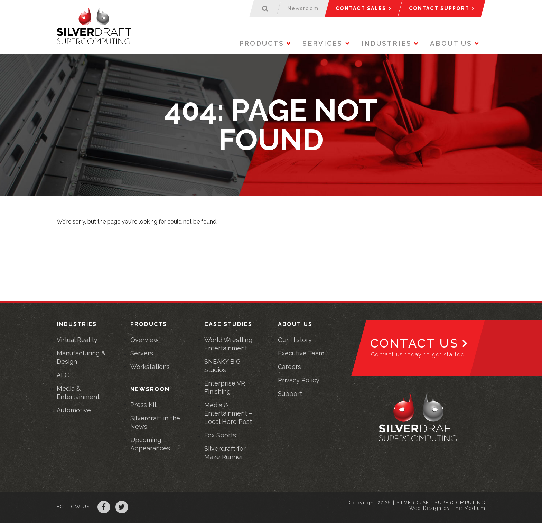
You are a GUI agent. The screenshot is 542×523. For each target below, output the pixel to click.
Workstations (150, 366)
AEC (63, 375)
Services (322, 43)
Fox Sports (220, 435)
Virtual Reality (77, 339)
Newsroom (150, 389)
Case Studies (228, 324)
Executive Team (301, 353)
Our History (295, 339)
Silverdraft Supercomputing (94, 26)
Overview (144, 339)
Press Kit (143, 404)
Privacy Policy (298, 380)
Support (290, 393)
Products (261, 43)
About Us (451, 43)
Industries (386, 43)
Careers (289, 366)
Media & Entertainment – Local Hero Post (228, 413)
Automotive (74, 410)
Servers (141, 353)
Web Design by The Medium (447, 508)
